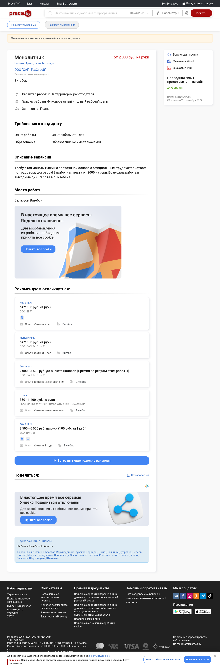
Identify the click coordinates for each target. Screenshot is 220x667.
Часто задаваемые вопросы (143, 594)
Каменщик (26, 302)
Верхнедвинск (65, 552)
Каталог (44, 3)
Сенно (114, 555)
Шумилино (52, 558)
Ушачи (134, 555)
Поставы (93, 555)
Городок (91, 552)
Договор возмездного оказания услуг (54, 606)
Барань (21, 552)
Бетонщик (48, 63)
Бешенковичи (35, 552)
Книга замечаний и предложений (146, 598)
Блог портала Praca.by (54, 616)
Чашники (22, 558)
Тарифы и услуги (67, 3)
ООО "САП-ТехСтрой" (30, 70)
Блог (29, 3)
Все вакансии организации (31, 74)
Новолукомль (45, 555)
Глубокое (80, 552)
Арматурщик (33, 63)
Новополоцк (61, 555)
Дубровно (125, 552)
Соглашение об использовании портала (50, 597)
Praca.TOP (14, 3)
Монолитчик (27, 337)
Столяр (24, 395)
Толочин (124, 555)
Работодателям (19, 588)
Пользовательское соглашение (18, 600)
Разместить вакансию (62, 24)
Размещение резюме (53, 612)
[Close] (215, 656)
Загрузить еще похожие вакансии (82, 460)
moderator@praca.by (189, 643)
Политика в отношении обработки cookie (94, 625)
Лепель (137, 552)
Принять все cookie (197, 659)
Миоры (31, 555)
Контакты (131, 602)
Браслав (50, 552)
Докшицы (112, 552)
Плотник (20, 63)
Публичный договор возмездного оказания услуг (19, 611)
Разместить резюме (23, 24)
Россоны (104, 555)
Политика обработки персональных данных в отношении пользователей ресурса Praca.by (96, 597)
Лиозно (21, 555)
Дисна (101, 552)
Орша (73, 555)
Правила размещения (87, 618)
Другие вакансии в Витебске (34, 541)
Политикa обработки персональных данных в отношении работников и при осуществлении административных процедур (95, 609)
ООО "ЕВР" (26, 311)
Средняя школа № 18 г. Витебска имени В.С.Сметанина (52, 403)
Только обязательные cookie (163, 659)
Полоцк (82, 555)
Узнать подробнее (99, 655)
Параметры (167, 13)
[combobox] (139, 13)
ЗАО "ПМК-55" (28, 432)
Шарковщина (37, 558)
